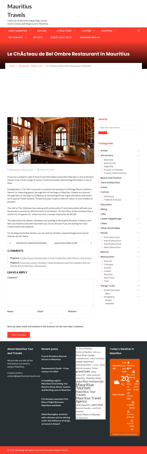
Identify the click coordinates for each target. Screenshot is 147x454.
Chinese (108, 264)
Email (41, 311)
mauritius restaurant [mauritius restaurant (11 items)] (90, 381)
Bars (107, 293)
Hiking (103, 209)
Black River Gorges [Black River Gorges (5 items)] (85, 355)
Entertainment (112, 290)
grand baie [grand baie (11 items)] (83, 371)
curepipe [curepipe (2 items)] (95, 365)
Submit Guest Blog (61, 37)
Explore (41, 30)
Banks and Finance (110, 177)
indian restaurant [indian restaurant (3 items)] (93, 375)
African (108, 261)
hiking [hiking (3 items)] (93, 372)
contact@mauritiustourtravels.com (23, 376)
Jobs (103, 214)
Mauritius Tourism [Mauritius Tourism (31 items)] (85, 386)
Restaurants (15, 37)
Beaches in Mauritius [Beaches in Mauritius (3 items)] (84, 352)
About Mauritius (17, 30)
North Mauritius (112, 240)
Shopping (106, 30)
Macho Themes (61, 450)
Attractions (64, 30)
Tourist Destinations (115, 173)
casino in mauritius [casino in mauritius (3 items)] (97, 358)
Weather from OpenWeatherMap (125, 434)
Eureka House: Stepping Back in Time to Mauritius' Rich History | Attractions (56, 258)
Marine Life (110, 163)
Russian (108, 274)
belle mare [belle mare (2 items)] (97, 352)
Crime (103, 187)
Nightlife (108, 166)
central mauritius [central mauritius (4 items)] (83, 365)
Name (10, 311)
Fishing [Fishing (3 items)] (95, 368)
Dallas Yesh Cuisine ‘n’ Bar (65, 243)
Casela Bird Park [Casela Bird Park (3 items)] (82, 358)
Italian (107, 271)
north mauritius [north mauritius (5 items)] (83, 404)
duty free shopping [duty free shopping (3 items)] (83, 368)
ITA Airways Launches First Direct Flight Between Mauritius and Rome (54, 402)
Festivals (109, 196)
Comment (12, 277)
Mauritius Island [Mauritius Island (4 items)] (93, 378)
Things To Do (27, 169)
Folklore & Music (112, 199)
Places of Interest (113, 169)
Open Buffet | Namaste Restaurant (31, 243)
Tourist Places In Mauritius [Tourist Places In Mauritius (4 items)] (88, 414)
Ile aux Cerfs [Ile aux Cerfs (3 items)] (80, 375)
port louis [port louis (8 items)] (97, 404)
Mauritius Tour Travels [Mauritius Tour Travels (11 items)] (86, 393)
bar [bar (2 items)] (77, 349)
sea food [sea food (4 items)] (96, 408)
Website (72, 311)
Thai (106, 281)
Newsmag (19, 450)
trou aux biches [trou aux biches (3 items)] (82, 418)
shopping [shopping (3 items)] (79, 411)
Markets (109, 303)
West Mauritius (112, 247)
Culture (86, 30)
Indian (107, 267)
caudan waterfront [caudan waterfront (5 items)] (85, 361)
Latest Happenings (110, 218)
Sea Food (109, 277)
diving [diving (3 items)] (102, 365)
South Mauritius (112, 243)
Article (103, 150)
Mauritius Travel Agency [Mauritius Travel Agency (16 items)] (88, 400)
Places (104, 232)
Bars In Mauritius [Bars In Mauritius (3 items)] (85, 348)
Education (106, 204)
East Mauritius (112, 237)
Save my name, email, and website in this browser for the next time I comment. (45, 326)
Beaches (108, 159)
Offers (103, 223)
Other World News (110, 228)
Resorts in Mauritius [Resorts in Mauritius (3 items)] (83, 408)
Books (108, 300)
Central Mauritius (110, 182)
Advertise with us (90, 37)
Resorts (38, 37)
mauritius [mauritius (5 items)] (80, 378)
